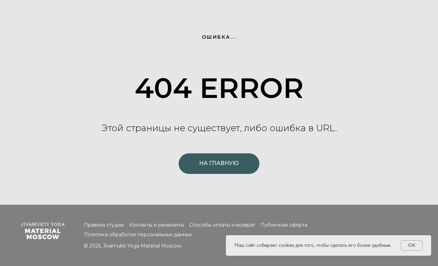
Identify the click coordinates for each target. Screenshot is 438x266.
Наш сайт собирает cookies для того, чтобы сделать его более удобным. (312, 245)
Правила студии (104, 225)
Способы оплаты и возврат (222, 225)
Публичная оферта (283, 225)
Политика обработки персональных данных (138, 234)
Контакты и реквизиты (156, 225)
